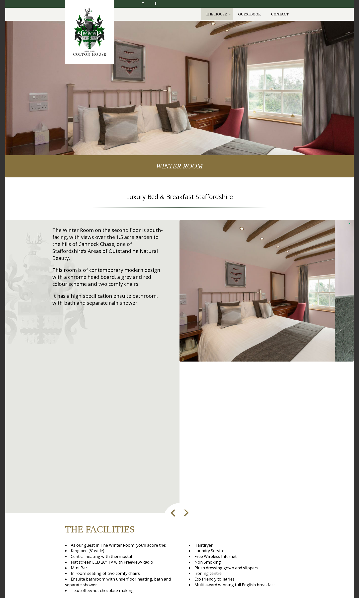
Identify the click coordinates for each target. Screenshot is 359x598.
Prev (173, 513)
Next (184, 513)
